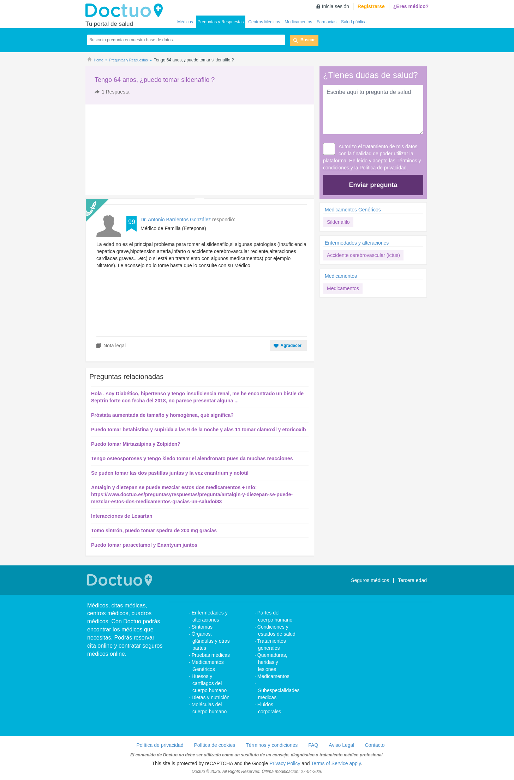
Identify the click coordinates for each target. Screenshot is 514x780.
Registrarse (371, 6)
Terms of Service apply (336, 763)
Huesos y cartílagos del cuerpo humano (209, 683)
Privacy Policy (284, 763)
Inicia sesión (335, 6)
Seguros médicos (370, 580)
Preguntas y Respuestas (221, 21)
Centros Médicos (264, 21)
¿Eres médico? (411, 6)
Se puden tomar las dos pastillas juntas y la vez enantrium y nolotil (170, 473)
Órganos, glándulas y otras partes (211, 641)
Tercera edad (412, 580)
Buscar (307, 39)
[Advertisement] (139, 150)
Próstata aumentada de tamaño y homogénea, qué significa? (162, 415)
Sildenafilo (338, 222)
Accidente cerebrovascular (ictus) (363, 255)
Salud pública (353, 21)
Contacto (374, 745)
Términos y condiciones (272, 745)
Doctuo (126, 11)
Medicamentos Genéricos (353, 209)
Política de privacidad (383, 167)
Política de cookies (214, 745)
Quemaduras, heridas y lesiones (272, 662)
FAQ (313, 745)
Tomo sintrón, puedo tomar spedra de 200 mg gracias (154, 530)
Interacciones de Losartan (122, 516)
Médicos (185, 21)
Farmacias (326, 21)
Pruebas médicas (211, 655)
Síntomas (202, 627)
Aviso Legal (341, 745)
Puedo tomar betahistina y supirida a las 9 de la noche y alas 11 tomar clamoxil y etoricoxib (198, 429)
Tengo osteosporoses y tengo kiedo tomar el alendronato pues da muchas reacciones (192, 458)
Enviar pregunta (373, 184)
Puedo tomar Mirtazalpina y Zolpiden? (135, 444)
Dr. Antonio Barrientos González (176, 219)
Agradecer (291, 345)
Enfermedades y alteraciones (357, 243)
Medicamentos (298, 21)
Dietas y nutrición (210, 697)
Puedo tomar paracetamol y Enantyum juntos (144, 545)
